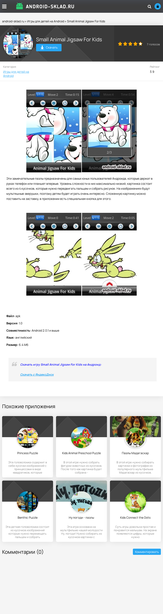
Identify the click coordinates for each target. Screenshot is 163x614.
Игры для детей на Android (45, 21)
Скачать (49, 48)
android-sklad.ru (13, 21)
